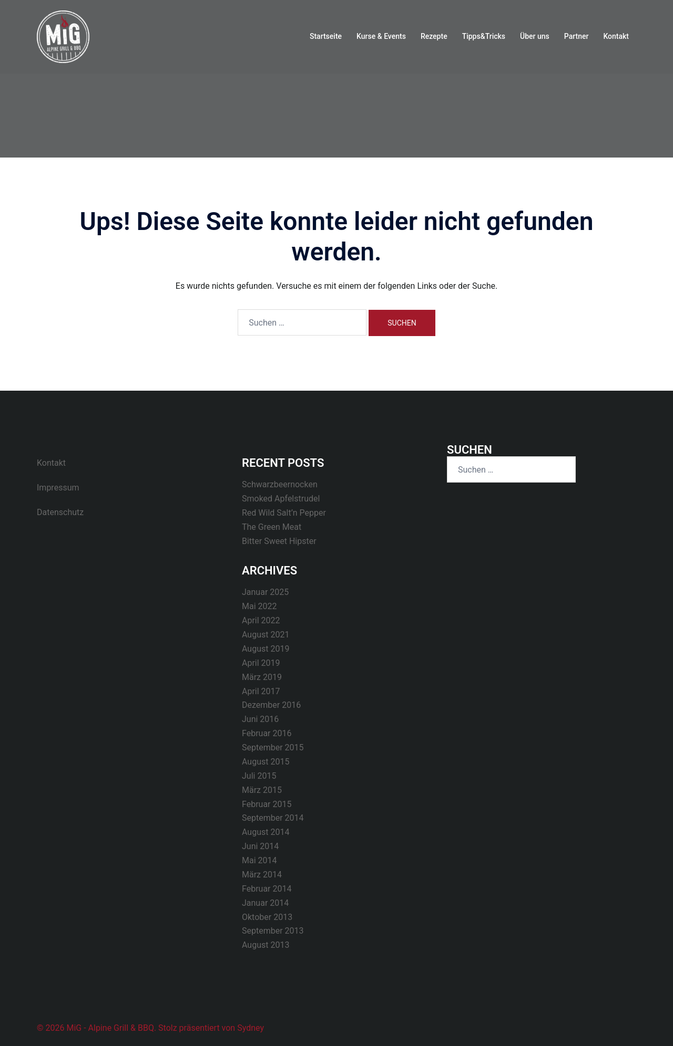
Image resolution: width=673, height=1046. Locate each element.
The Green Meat (271, 527)
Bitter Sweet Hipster (279, 541)
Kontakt (616, 36)
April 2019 (261, 663)
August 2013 (265, 945)
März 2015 (262, 790)
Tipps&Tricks (483, 36)
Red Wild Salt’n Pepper (284, 513)
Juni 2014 (260, 846)
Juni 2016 (260, 719)
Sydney (250, 1028)
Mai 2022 (259, 606)
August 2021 (265, 635)
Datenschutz (60, 512)
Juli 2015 (259, 776)
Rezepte (434, 36)
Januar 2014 (265, 903)
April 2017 (261, 691)
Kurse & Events (381, 36)
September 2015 (273, 747)
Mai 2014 (259, 860)
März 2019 (262, 677)
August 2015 (265, 762)
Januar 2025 (265, 592)
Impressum (58, 488)
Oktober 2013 (267, 917)
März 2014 (262, 875)
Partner (576, 36)
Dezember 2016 (271, 705)
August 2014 (265, 832)
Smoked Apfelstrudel (281, 499)
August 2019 (265, 649)
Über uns (534, 36)
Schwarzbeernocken (280, 484)
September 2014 (273, 818)
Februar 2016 (266, 733)
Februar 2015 (266, 804)
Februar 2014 (266, 889)
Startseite (326, 36)
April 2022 (261, 620)
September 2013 (273, 931)
